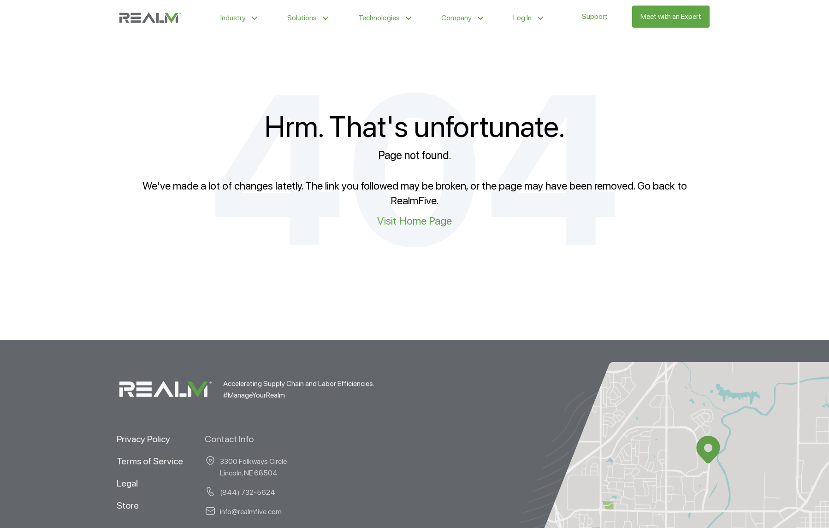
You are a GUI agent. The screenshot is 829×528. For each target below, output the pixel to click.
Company (456, 17)
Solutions (302, 17)
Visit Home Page (414, 220)
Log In (522, 17)
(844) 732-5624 (208, 491)
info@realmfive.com (212, 511)
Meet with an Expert (670, 16)
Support (595, 16)
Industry (233, 17)
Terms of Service (141, 460)
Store (119, 504)
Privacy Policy (134, 438)
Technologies (379, 17)
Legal (118, 482)
